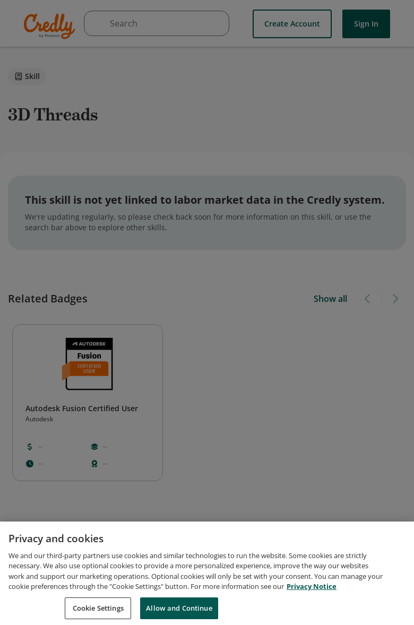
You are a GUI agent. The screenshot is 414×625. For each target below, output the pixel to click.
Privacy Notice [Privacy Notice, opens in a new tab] (312, 591)
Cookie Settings (98, 613)
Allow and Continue (179, 613)
